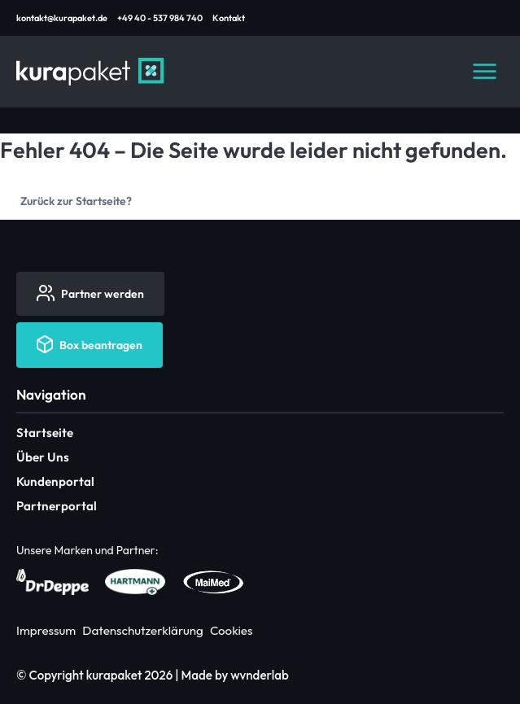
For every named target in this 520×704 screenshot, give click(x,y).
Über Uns (42, 457)
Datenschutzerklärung (142, 630)
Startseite (44, 432)
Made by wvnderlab (235, 675)
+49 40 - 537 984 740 (160, 18)
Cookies (231, 630)
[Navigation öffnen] (484, 71)
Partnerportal (56, 506)
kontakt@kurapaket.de (61, 18)
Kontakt (228, 18)
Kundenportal (55, 481)
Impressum (46, 630)
